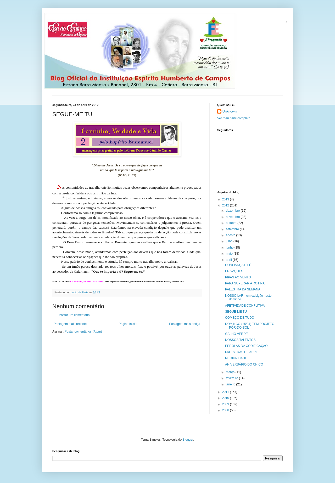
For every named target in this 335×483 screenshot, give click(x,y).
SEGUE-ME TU (236, 311)
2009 (226, 404)
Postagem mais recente (70, 324)
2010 (226, 398)
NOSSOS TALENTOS (240, 340)
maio (229, 253)
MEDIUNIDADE (236, 358)
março (231, 372)
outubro (231, 223)
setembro (233, 229)
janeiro (231, 384)
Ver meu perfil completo (233, 118)
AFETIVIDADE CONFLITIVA (245, 305)
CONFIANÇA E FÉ (238, 265)
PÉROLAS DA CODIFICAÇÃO (246, 346)
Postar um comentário (74, 315)
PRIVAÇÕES (234, 271)
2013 (226, 199)
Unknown (229, 111)
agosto (231, 235)
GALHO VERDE (236, 334)
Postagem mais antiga (184, 324)
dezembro (233, 210)
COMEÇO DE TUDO (239, 317)
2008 (226, 410)
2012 (226, 205)
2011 (226, 392)
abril (229, 260)
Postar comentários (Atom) (83, 331)
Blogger (188, 439)
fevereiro (232, 378)
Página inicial (128, 324)
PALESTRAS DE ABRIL (241, 352)
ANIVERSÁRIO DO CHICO (244, 364)
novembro (233, 217)
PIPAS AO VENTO (238, 277)
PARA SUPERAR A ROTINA (245, 283)
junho (230, 247)
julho (229, 241)
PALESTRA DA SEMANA (242, 289)
